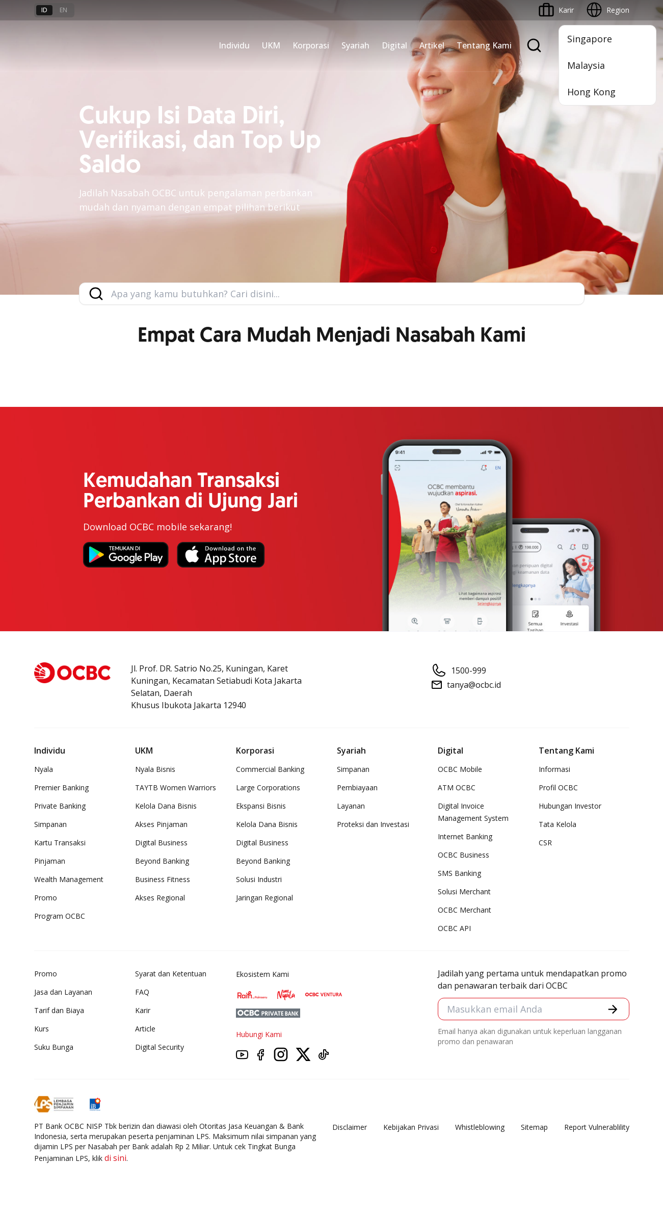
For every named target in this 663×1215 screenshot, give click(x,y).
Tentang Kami (484, 45)
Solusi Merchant (464, 891)
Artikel (431, 45)
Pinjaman (49, 861)
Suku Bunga (53, 1047)
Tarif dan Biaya (59, 1010)
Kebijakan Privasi (411, 1127)
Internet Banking (465, 836)
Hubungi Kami (259, 1034)
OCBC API (454, 928)
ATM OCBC (456, 787)
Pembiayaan (357, 787)
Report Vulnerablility (596, 1127)
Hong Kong (591, 92)
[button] (611, 1010)
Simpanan (50, 824)
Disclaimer (349, 1127)
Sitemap (534, 1127)
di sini (115, 1158)
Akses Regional (160, 897)
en (63, 10)
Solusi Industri (259, 879)
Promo (45, 897)
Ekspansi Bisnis (261, 806)
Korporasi (311, 45)
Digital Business (161, 842)
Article (145, 1028)
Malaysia (586, 65)
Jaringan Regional (264, 897)
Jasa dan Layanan (63, 992)
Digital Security (159, 1047)
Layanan (351, 806)
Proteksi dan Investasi (373, 824)
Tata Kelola (557, 824)
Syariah (355, 45)
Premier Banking (61, 787)
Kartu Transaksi (60, 842)
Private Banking (60, 806)
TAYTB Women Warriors (175, 787)
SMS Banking (459, 873)
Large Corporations (268, 787)
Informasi (554, 769)
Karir (142, 1010)
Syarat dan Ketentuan (170, 973)
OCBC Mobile (460, 769)
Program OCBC (59, 916)
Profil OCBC (558, 787)
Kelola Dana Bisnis (166, 806)
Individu (234, 45)
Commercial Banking (270, 769)
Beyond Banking (162, 861)
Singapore (589, 39)
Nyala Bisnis (155, 769)
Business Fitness (162, 879)
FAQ (142, 992)
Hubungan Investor (570, 806)
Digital (394, 45)
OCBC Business (463, 855)
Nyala (43, 769)
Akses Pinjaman (161, 824)
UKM (271, 45)
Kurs (41, 1028)
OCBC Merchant (464, 910)
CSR (545, 842)
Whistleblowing (480, 1127)
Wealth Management (68, 879)
